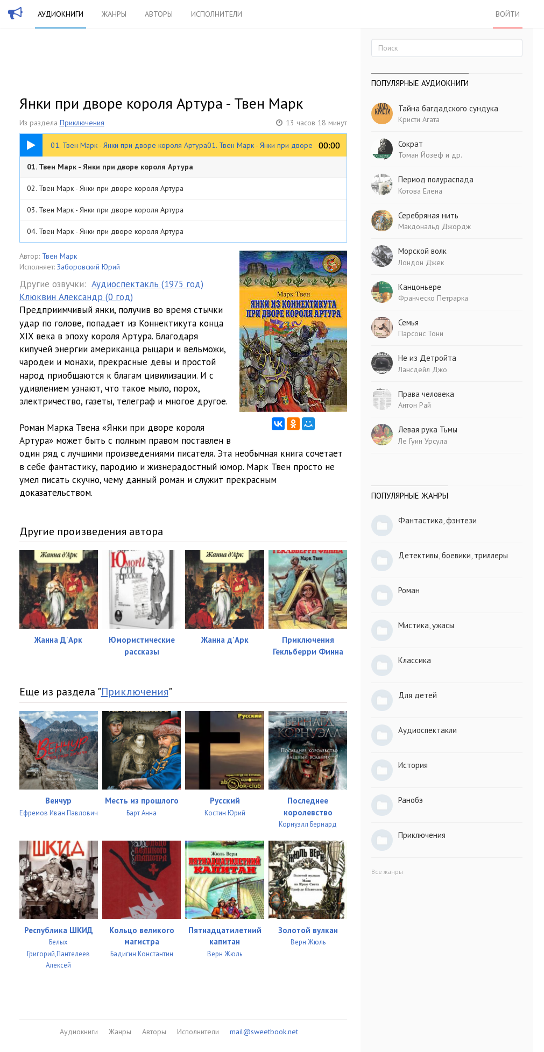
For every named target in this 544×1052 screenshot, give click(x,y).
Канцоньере (419, 287)
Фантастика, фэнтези (437, 520)
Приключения (82, 122)
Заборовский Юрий (88, 267)
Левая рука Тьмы (427, 429)
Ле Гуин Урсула (422, 441)
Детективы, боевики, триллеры (453, 555)
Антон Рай (414, 405)
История (413, 765)
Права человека (426, 394)
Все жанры (387, 872)
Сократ (410, 144)
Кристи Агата (419, 119)
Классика (414, 660)
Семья (408, 322)
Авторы (159, 14)
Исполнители (216, 14)
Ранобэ (410, 800)
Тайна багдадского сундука (448, 108)
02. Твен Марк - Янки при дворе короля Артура (105, 188)
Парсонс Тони (420, 333)
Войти (508, 14)
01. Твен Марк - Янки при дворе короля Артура (110, 167)
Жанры (114, 14)
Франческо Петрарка (433, 298)
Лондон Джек (421, 262)
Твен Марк (59, 256)
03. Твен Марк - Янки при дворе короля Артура (105, 210)
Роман (409, 590)
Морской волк (422, 251)
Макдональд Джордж (434, 226)
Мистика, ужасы (426, 625)
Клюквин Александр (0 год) (76, 297)
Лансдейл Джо (422, 369)
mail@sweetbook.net (264, 1031)
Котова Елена (420, 191)
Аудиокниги (60, 14)
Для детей (417, 695)
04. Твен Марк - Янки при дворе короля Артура (105, 231)
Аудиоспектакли (427, 730)
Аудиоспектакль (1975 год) (147, 284)
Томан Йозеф (420, 155)
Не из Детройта (427, 358)
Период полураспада (436, 179)
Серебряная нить (428, 215)
